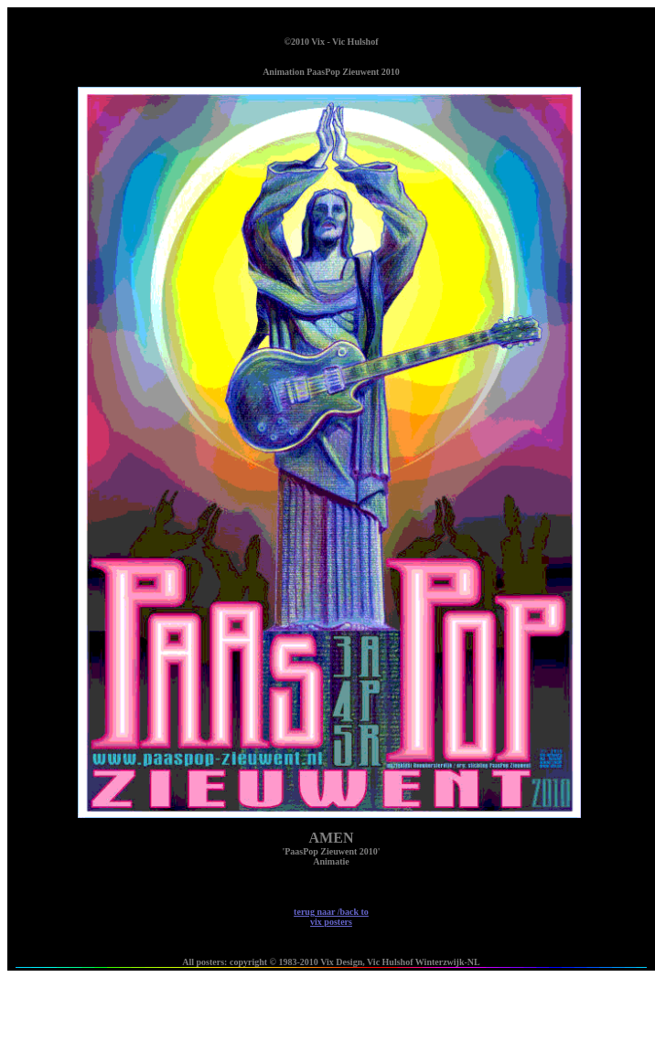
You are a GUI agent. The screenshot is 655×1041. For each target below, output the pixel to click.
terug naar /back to (331, 917)
